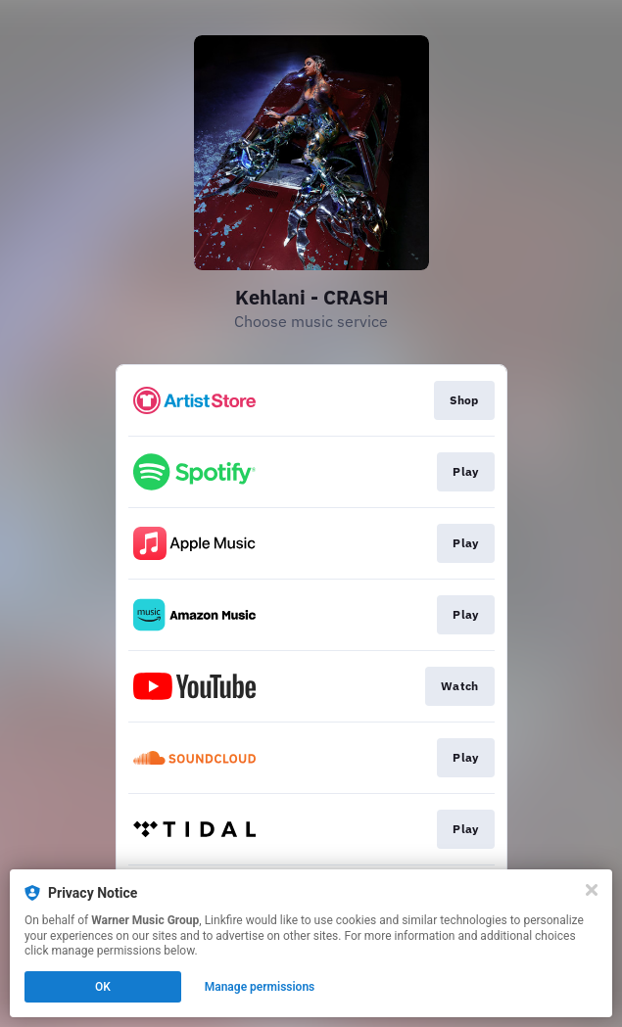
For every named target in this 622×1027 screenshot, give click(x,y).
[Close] (591, 890)
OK (103, 987)
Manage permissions (260, 987)
